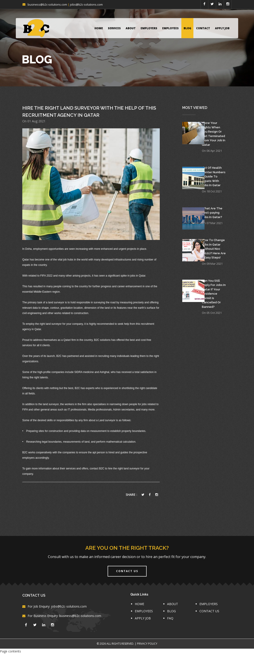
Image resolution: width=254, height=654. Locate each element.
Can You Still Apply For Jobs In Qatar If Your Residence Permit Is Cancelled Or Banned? (214, 293)
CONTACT (203, 28)
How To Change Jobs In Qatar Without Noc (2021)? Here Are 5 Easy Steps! (214, 248)
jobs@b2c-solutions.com (86, 4)
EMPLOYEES (170, 28)
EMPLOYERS (149, 28)
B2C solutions (102, 340)
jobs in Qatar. (138, 275)
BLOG (187, 28)
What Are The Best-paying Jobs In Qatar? (212, 213)
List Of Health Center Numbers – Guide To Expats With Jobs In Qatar (213, 176)
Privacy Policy (147, 644)
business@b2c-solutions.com (47, 4)
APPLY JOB (222, 28)
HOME (98, 28)
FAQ (170, 618)
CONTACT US (209, 611)
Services (114, 28)
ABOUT (131, 28)
